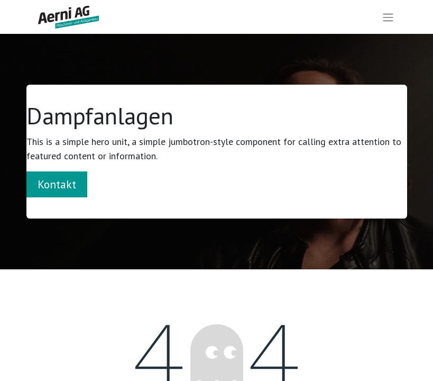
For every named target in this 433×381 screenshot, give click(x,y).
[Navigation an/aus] (388, 17)
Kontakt (57, 184)
